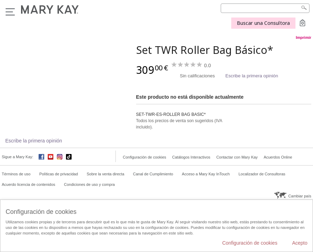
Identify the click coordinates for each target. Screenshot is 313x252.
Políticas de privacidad (58, 174)
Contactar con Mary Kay (237, 157)
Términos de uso (16, 174)
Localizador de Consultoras (262, 174)
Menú (10, 12)
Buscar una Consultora (263, 23)
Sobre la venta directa (105, 174)
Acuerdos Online (278, 157)
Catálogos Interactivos (191, 157)
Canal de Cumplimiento (153, 174)
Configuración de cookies (144, 157)
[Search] (265, 8)
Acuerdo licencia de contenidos (28, 184)
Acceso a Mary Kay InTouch (205, 174)
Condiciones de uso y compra (89, 184)
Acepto (299, 243)
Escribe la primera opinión (251, 75)
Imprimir (303, 37)
